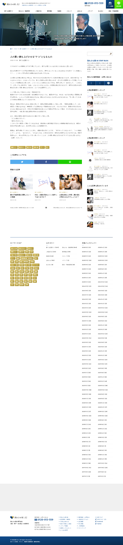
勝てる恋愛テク (8, 11)
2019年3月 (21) (86, 433)
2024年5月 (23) (86, 299)
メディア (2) (65, 260)
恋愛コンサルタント (65, 528)
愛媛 (17, 281)
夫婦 (17, 261)
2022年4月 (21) (102, 351)
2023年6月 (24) (102, 321)
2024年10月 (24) (103, 286)
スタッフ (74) (66, 256)
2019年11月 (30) (86, 416)
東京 (18, 268)
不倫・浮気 (14, 255)
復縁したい (14, 147)
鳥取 (21, 278)
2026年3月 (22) (86, 251)
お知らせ (79, 11)
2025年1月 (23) (86, 282)
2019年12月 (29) (102, 411)
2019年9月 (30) (86, 420)
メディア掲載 (63, 526)
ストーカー (36, 265)
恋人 (47, 147)
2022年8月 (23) (102, 342)
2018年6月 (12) (102, 450)
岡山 (12, 278)
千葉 (27, 268)
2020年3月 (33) (86, 407)
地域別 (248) (49, 256)
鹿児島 (22, 284)
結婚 (12, 261)
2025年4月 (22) (102, 273)
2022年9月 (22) (86, 342)
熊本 (26, 281)
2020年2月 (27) (102, 407)
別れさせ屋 (14, 248)
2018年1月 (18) (86, 463)
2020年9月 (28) (86, 394)
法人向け (100, 11)
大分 (12, 284)
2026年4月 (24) (102, 247)
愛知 (17, 271)
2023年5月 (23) (86, 325)
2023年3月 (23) (86, 329)
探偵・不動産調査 (114, 11)
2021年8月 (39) (102, 368)
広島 (17, 278)
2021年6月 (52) (102, 372)
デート (42, 147)
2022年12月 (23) (102, 334)
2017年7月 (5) (86, 476)
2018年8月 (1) (102, 446)
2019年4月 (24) (102, 429)
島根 (26, 278)
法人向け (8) (49, 264)
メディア (90, 11)
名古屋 (22, 271)
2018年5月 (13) (86, 454)
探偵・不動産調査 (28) (68, 264)
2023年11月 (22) (86, 312)
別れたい (30, 248)
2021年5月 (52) (86, 377)
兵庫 (21, 274)
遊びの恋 (29, 147)
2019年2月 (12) (102, 433)
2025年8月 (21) (102, 264)
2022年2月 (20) (102, 355)
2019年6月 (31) (102, 424)
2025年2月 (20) (102, 277)
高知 (21, 281)
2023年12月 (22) (102, 308)
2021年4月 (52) (102, 377)
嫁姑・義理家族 (24, 261)
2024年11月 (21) (86, 286)
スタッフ (69, 11)
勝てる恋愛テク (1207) (52, 247)
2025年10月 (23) (102, 260)
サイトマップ (81, 528)
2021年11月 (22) (86, 364)
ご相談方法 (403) (51, 251)
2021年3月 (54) (86, 381)
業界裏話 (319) (66, 251)
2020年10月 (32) (103, 390)
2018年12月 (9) (102, 437)
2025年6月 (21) (102, 269)
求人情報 (80, 524)
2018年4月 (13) (102, 454)
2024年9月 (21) (86, 290)
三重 (31, 271)
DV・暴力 (28, 265)
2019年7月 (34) (86, 424)
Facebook (99, 521)
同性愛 (22, 265)
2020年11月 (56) (86, 390)
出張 (31, 251)
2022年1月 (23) (86, 359)
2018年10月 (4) (102, 441)
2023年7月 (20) (86, 321)
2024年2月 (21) (102, 303)
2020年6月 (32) (102, 398)
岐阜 (27, 271)
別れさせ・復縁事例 (24, 11)
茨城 (31, 268)
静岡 (12, 271)
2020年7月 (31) (86, 398)
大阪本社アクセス (82, 519)
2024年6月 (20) (102, 295)
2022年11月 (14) (86, 338)
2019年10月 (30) (102, 416)
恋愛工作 (21, 251)
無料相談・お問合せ (83, 517)
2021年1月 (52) (86, 385)
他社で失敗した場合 (65, 524)
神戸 (26, 274)
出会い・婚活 (14, 265)
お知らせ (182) (50, 260)
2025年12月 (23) (102, 256)
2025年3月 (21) (86, 277)
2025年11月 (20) (86, 260)
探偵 (27, 251)
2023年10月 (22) (102, 312)
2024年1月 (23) (86, 308)
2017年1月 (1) (102, 476)
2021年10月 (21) (102, 364)
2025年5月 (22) (86, 273)
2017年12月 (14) (102, 463)
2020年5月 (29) (86, 403)
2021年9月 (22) (86, 368)
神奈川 (36, 268)
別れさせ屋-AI (63, 517)
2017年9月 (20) (86, 472)
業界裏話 (49, 11)
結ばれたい (22, 147)
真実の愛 (36, 147)
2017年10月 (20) (102, 467)
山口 (35, 278)
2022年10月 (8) (102, 338)
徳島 (30, 278)
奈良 (30, 274)
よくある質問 (63, 530)
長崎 (35, 281)
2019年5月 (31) (86, 429)
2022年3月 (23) (86, 355)
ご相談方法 (38, 11)
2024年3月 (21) (86, 303)
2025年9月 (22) (86, 264)
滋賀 (36, 271)
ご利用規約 (81, 526)
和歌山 (35, 274)
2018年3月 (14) (86, 459)
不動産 (32, 261)
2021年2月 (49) (102, 381)
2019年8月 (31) (102, 420)
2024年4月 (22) (102, 299)
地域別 (59, 11)
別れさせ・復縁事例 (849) (69, 247)
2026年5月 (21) (86, 247)
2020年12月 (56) (102, 385)
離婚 (18, 258)
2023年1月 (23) (86, 334)
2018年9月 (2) (86, 446)
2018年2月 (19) (102, 459)
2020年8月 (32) (102, 394)
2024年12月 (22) (102, 282)
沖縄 (27, 284)
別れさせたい (22, 248)
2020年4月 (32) (102, 403)
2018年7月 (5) (86, 450)
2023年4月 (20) (102, 325)
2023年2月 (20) (102, 329)
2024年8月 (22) (102, 290)
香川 (12, 281)
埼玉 (22, 268)
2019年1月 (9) (86, 437)
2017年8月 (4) (102, 472)
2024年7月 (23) (86, 295)
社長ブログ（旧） (101, 519)
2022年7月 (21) (86, 347)
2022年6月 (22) (102, 347)
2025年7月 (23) (86, 269)
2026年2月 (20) (102, 251)
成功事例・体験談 (64, 519)
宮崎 (17, 284)
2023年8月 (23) (102, 316)
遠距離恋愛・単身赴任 (27, 258)
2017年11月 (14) (86, 467)
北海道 (13, 268)
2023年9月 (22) (86, 316)
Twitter (98, 524)
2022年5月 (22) (86, 351)
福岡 (30, 281)
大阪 (17, 274)
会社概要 (80, 521)
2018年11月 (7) (86, 441)
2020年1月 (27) (86, 411)
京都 (12, 274)
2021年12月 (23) (102, 359)
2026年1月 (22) (86, 256)
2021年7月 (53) (86, 372)
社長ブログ (99, 517)
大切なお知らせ (64, 521)
